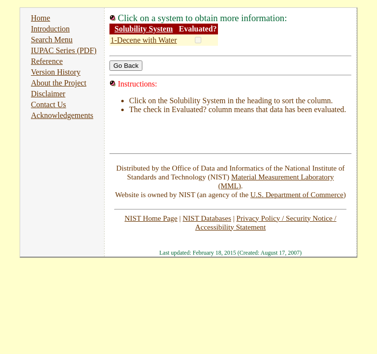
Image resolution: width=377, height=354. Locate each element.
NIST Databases (207, 218)
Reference (47, 61)
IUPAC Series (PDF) (64, 50)
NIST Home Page (151, 218)
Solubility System (143, 29)
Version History (56, 72)
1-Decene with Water (143, 40)
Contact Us (48, 104)
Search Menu (52, 39)
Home (40, 18)
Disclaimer (48, 93)
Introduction (50, 29)
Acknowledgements (62, 115)
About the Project (58, 83)
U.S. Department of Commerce (296, 194)
